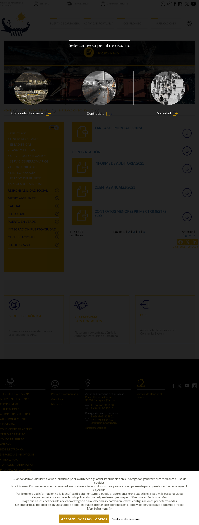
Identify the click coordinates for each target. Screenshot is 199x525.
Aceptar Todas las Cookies (84, 518)
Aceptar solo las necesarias (126, 518)
